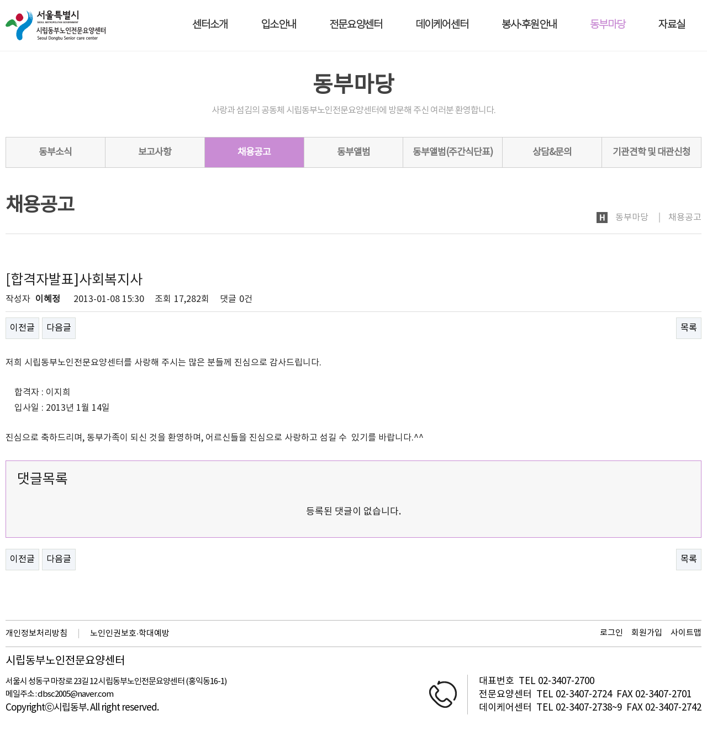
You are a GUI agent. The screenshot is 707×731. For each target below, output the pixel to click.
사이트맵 (686, 633)
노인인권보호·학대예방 (130, 633)
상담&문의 (552, 152)
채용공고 (254, 152)
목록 (688, 328)
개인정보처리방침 (36, 633)
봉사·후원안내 (529, 25)
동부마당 (607, 25)
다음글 (58, 328)
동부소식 (55, 152)
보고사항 (154, 152)
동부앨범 (353, 152)
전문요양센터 (355, 25)
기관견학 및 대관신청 (651, 152)
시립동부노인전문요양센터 (65, 661)
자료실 (671, 25)
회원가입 (646, 633)
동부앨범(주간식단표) (453, 152)
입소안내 (278, 25)
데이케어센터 (441, 25)
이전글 (22, 328)
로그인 (611, 633)
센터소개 (210, 25)
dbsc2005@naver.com (75, 694)
